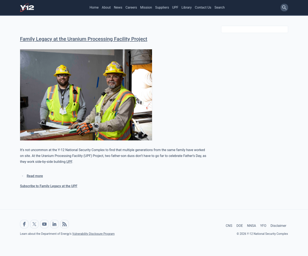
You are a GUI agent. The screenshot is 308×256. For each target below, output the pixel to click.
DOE (239, 226)
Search (219, 7)
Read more (35, 176)
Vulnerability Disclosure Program (93, 233)
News (118, 7)
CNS (229, 226)
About (106, 7)
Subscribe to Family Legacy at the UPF (48, 186)
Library (187, 7)
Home (94, 7)
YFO (263, 226)
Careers (131, 7)
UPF (175, 7)
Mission (146, 7)
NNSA (251, 226)
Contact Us (203, 7)
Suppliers (162, 7)
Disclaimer (278, 226)
